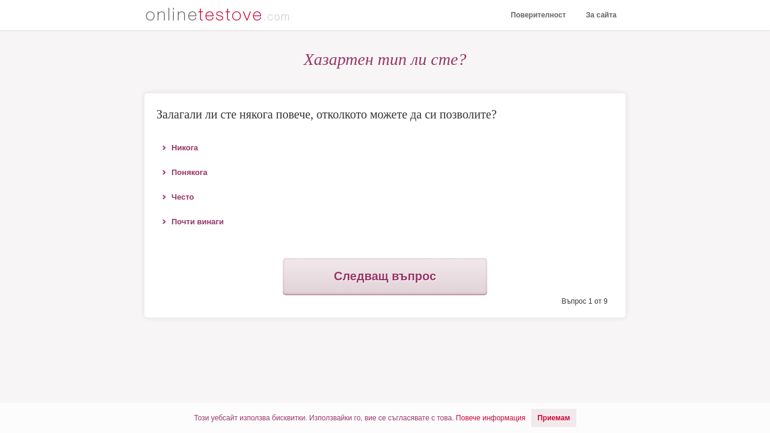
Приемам (553, 418)
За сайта (601, 15)
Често (182, 196)
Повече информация (491, 418)
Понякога (189, 172)
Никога (184, 147)
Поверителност (538, 15)
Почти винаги (197, 221)
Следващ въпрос (385, 276)
